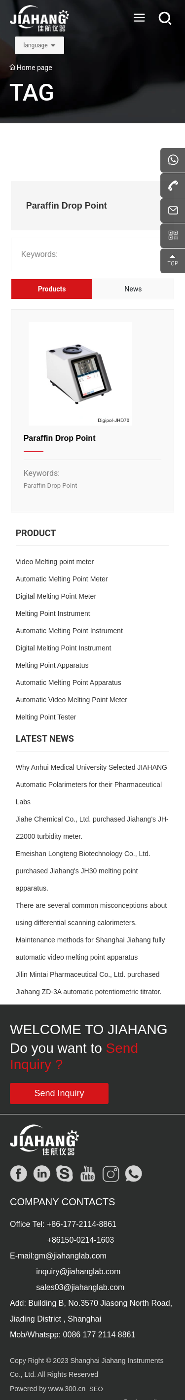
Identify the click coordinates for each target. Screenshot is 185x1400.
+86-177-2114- (73, 1224)
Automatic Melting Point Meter (62, 579)
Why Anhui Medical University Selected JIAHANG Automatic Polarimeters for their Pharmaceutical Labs (91, 784)
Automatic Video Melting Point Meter (71, 700)
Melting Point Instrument (53, 613)
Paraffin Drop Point (60, 438)
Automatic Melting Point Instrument (69, 631)
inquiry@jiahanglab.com (78, 1271)
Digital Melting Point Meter (56, 596)
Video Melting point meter (55, 562)
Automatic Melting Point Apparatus (68, 682)
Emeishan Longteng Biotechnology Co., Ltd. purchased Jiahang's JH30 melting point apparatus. (83, 871)
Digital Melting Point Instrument (63, 648)
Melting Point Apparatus (52, 665)
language (35, 45)
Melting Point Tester (46, 717)
